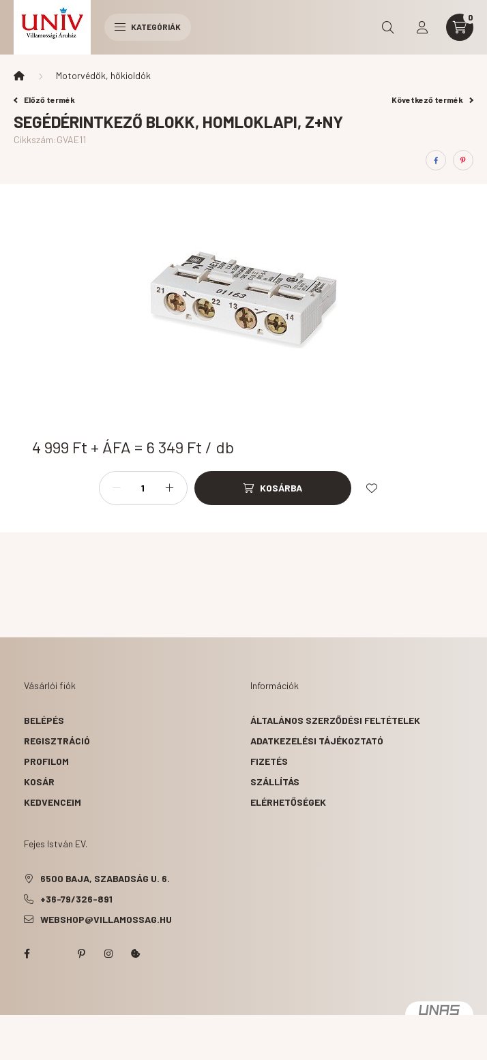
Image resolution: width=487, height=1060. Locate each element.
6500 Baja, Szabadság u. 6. (105, 878)
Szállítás (274, 781)
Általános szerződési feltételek (335, 720)
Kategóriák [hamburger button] (148, 26)
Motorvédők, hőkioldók (103, 75)
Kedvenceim (52, 802)
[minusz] (116, 488)
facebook (26, 953)
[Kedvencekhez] (371, 488)
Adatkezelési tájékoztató (316, 740)
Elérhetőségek (288, 802)
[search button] (388, 27)
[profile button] (422, 27)
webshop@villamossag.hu (106, 919)
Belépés (44, 720)
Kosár (39, 781)
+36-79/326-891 (76, 899)
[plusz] (170, 488)
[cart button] (459, 27)
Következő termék (432, 99)
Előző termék (44, 99)
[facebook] (436, 160)
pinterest (81, 953)
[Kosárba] (272, 488)
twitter (54, 953)
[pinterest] (463, 160)
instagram (108, 953)
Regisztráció (57, 740)
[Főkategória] (19, 75)
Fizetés (269, 761)
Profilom (46, 761)
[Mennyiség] (143, 488)
